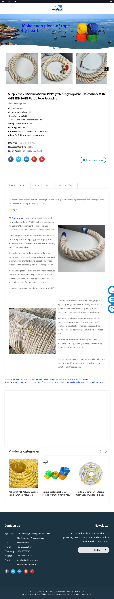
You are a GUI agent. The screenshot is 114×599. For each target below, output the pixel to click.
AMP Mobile (79, 591)
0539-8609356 (23, 542)
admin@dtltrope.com (26, 564)
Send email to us (94, 159)
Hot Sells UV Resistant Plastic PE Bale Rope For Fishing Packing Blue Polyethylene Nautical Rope (50, 379)
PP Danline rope (16, 218)
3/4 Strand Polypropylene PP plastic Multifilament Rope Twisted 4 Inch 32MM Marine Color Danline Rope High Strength (56, 382)
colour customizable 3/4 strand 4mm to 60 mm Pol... (56, 493)
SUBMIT (98, 549)
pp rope (25, 594)
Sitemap (70, 591)
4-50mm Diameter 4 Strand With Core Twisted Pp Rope (90, 493)
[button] (54, 48)
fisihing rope (46, 594)
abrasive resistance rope (62, 594)
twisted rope (35, 594)
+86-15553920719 (25, 546)
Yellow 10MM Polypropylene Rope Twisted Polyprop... (23, 493)
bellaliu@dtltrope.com (27, 560)
